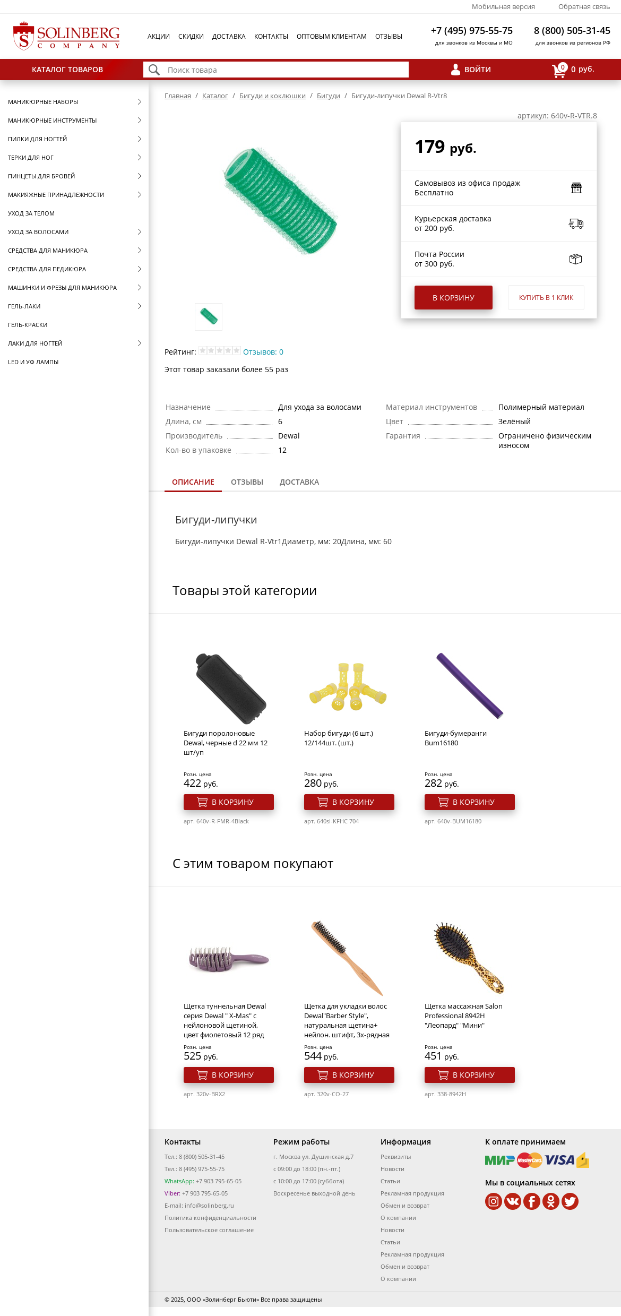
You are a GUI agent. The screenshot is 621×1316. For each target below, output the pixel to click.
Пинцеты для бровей (41, 176)
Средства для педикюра (47, 269)
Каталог (215, 95)
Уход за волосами (38, 232)
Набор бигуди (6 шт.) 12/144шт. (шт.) (338, 737)
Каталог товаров (67, 69)
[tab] (193, 483)
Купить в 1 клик (546, 297)
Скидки (191, 36)
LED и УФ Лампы (33, 362)
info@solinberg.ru (209, 1205)
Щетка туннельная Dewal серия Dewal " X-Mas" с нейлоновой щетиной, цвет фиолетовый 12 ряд (225, 1020)
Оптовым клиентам (332, 36)
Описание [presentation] (193, 482)
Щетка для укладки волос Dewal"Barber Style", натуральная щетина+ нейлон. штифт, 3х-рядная (347, 1020)
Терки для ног (31, 157)
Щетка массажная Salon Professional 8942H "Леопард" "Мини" (464, 1015)
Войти (477, 69)
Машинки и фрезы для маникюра (62, 287)
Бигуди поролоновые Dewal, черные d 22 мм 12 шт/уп (226, 742)
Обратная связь (584, 6)
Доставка (229, 36)
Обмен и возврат (405, 1205)
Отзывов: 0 (263, 352)
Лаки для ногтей (35, 343)
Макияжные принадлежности (56, 195)
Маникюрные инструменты (52, 120)
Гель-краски (27, 325)
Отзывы (388, 36)
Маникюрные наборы (43, 102)
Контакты (271, 36)
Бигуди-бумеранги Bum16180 (456, 737)
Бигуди (328, 95)
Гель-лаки (24, 306)
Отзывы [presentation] (247, 482)
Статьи (390, 1181)
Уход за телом (31, 213)
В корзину (454, 298)
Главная (178, 95)
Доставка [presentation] (299, 482)
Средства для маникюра (48, 250)
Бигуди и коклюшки (272, 95)
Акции (159, 36)
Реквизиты (396, 1156)
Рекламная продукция (412, 1193)
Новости (392, 1169)
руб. (573, 70)
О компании (398, 1218)
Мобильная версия (503, 6)
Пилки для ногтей (37, 139)
